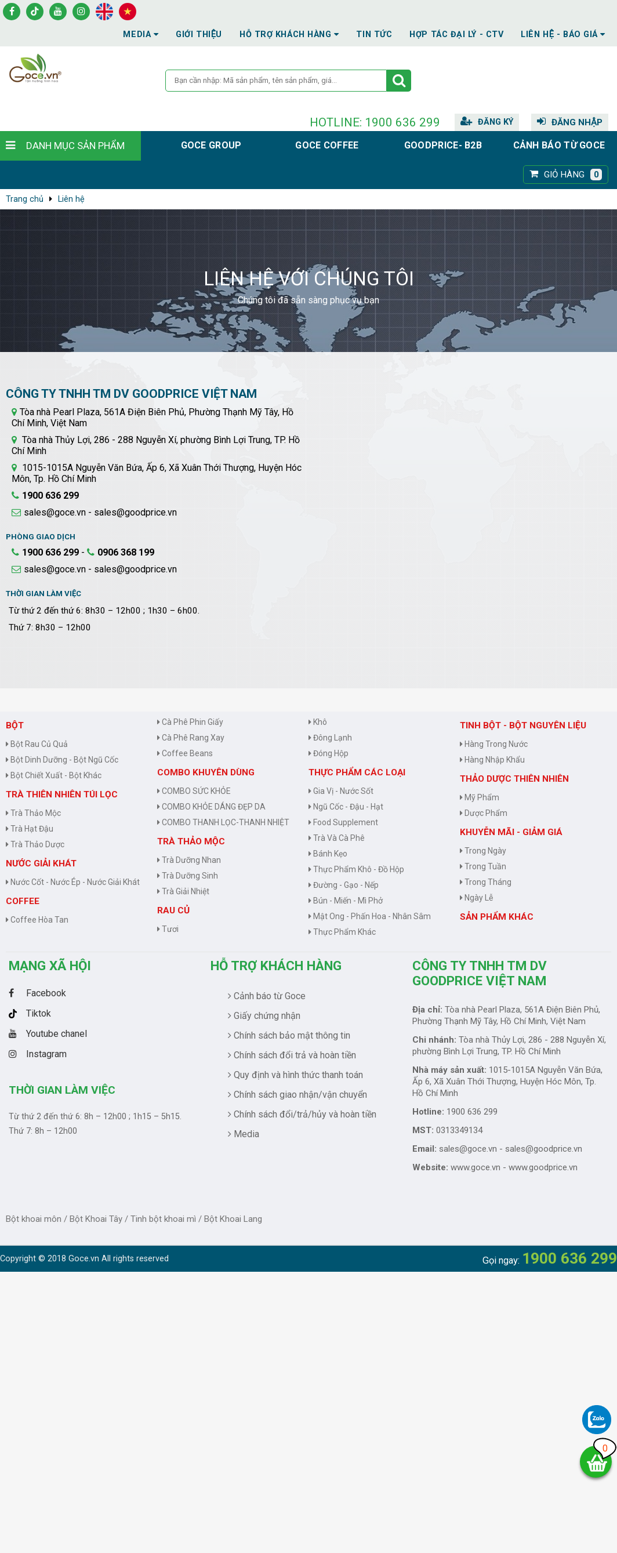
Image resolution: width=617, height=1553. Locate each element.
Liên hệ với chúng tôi (309, 278)
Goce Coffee (326, 145)
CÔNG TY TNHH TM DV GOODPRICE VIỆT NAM (479, 973)
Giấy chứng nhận (264, 1015)
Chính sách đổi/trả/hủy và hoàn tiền (302, 1114)
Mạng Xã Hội (50, 965)
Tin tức (374, 34)
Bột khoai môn (33, 1219)
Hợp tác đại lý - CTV (456, 34)
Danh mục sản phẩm (75, 145)
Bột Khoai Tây (96, 1219)
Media (140, 34)
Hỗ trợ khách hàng (276, 965)
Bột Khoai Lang (233, 1219)
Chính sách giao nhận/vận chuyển (297, 1094)
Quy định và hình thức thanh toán (295, 1074)
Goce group (211, 145)
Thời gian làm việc (62, 1090)
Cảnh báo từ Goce (559, 145)
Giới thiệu (199, 34)
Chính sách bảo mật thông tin (289, 1035)
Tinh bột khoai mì (163, 1219)
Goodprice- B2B (443, 145)
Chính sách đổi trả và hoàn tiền (292, 1055)
